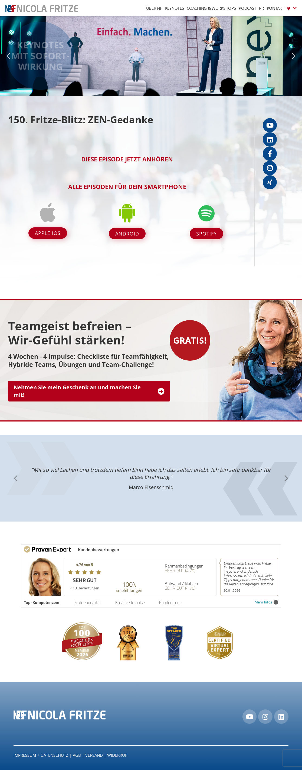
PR (261, 8)
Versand (94, 755)
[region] (151, 56)
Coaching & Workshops (211, 8)
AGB (77, 755)
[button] (8, 56)
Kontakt (275, 8)
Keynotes (174, 8)
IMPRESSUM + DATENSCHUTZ (41, 755)
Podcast (247, 8)
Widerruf (117, 755)
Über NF (154, 8)
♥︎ (292, 8)
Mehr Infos (266, 602)
